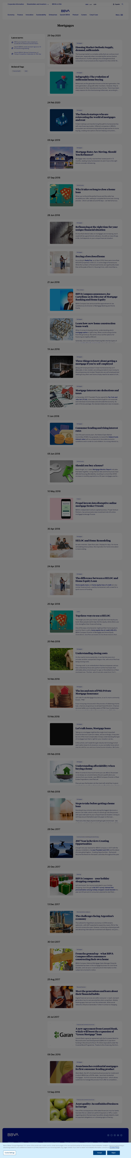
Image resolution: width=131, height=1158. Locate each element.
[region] (65, 1150)
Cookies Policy (114, 1147)
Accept (99, 1153)
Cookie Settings (9, 1153)
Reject (114, 1153)
